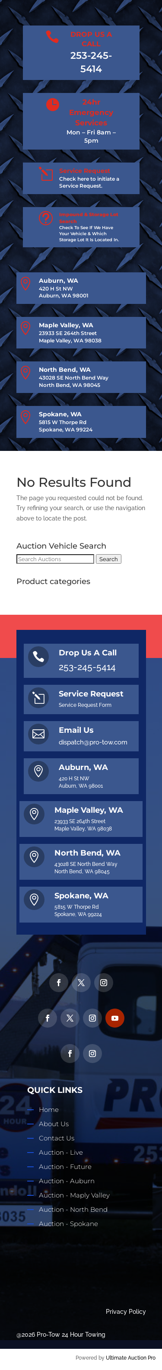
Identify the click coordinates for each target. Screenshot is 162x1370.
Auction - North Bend (73, 1209)
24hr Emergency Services (91, 112)
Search (108, 559)
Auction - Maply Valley (74, 1195)
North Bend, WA (65, 370)
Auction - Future (65, 1166)
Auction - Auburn (67, 1181)
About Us (54, 1124)
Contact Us (56, 1138)
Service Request (84, 171)
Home (49, 1109)
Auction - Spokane (68, 1224)
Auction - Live (61, 1152)
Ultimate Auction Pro (131, 1358)
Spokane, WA (60, 414)
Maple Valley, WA (66, 325)
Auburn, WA (58, 280)
